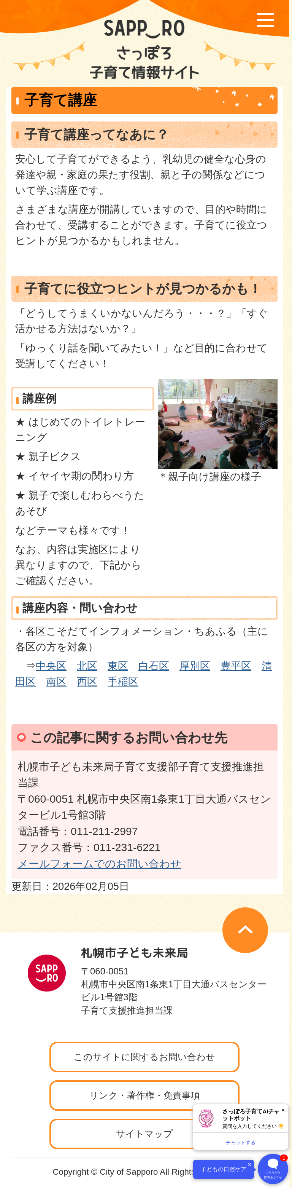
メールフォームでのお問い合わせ (99, 863)
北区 (87, 666)
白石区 (153, 666)
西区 (87, 681)
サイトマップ (144, 1134)
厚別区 (194, 666)
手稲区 (123, 681)
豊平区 (236, 666)
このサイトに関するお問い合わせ (144, 1057)
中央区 (51, 666)
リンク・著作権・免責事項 (144, 1095)
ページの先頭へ (245, 930)
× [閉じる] (283, 1110)
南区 (56, 681)
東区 (118, 666)
